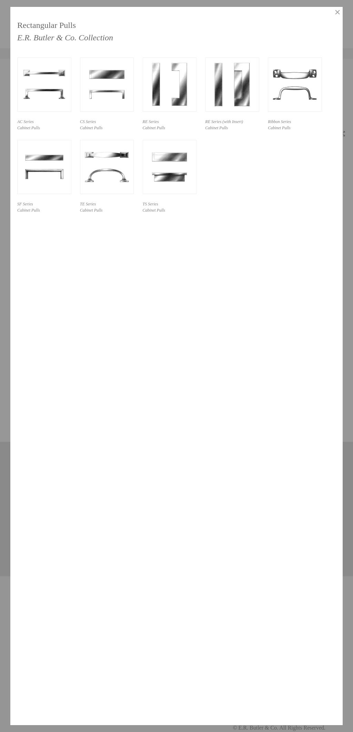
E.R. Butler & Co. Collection (65, 37)
